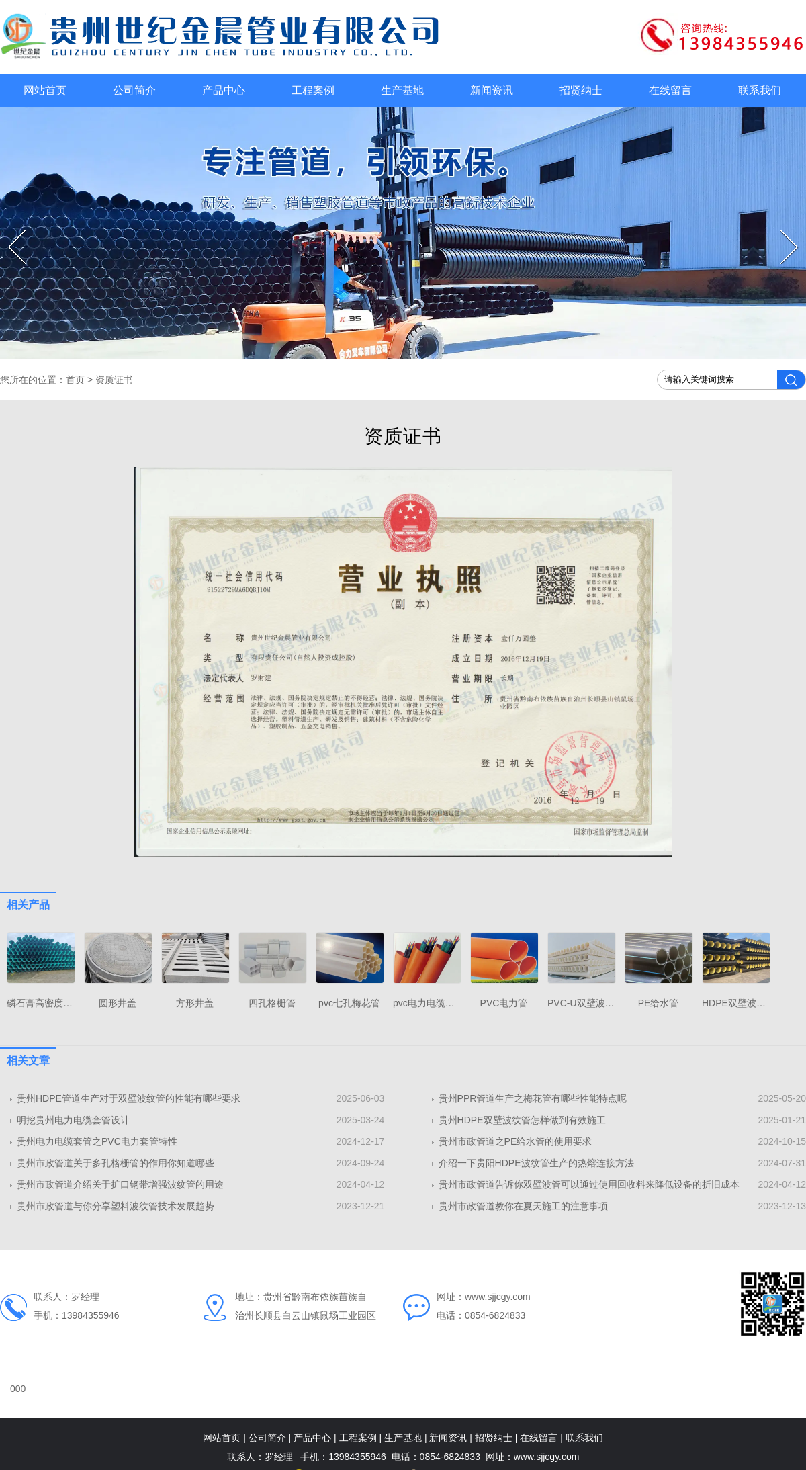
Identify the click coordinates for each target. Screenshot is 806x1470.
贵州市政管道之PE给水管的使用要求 (515, 1141)
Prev (9, 230)
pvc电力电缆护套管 (433, 1003)
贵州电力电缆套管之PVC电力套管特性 (97, 1141)
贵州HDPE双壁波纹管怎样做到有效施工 (522, 1120)
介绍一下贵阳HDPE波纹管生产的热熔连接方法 (536, 1163)
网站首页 (45, 90)
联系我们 (759, 90)
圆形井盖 (117, 1003)
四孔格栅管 (272, 1003)
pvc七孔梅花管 (349, 1003)
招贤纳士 (580, 90)
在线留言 (670, 90)
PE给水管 (658, 1003)
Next (782, 230)
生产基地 (402, 90)
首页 (75, 379)
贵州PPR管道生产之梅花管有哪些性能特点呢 (533, 1098)
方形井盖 (195, 1003)
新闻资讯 (491, 90)
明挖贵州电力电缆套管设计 (73, 1120)
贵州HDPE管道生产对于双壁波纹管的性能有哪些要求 (128, 1098)
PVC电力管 (504, 1003)
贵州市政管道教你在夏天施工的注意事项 (523, 1206)
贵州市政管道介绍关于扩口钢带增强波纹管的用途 (120, 1184)
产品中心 (223, 90)
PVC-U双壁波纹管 (585, 1003)
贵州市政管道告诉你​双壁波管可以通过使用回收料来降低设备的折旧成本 (589, 1184)
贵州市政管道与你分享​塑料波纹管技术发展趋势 (115, 1206)
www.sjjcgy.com (498, 1296)
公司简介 (134, 90)
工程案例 (313, 90)
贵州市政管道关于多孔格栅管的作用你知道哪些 (115, 1163)
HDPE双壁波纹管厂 (743, 1003)
